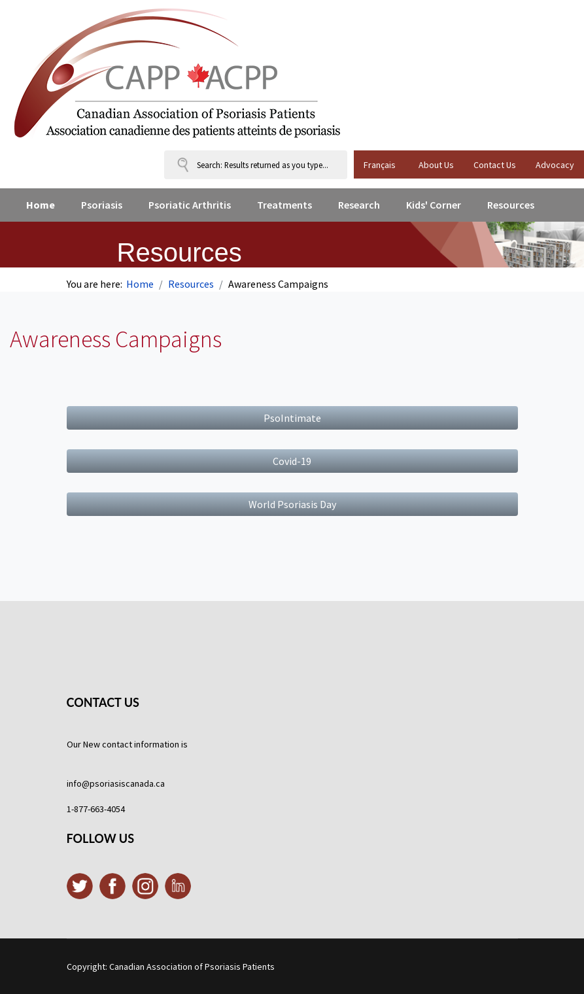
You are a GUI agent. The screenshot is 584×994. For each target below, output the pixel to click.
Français (380, 165)
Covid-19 (292, 461)
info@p (81, 783)
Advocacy (555, 165)
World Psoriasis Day (292, 504)
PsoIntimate (292, 417)
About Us (436, 165)
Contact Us (494, 165)
